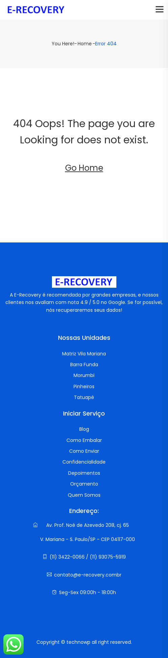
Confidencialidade (84, 462)
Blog (84, 429)
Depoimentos (84, 473)
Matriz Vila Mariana (84, 353)
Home (85, 43)
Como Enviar (84, 451)
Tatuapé (84, 397)
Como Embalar (84, 440)
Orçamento (84, 483)
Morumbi (84, 375)
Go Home (84, 167)
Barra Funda (84, 364)
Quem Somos (84, 495)
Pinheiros (84, 386)
